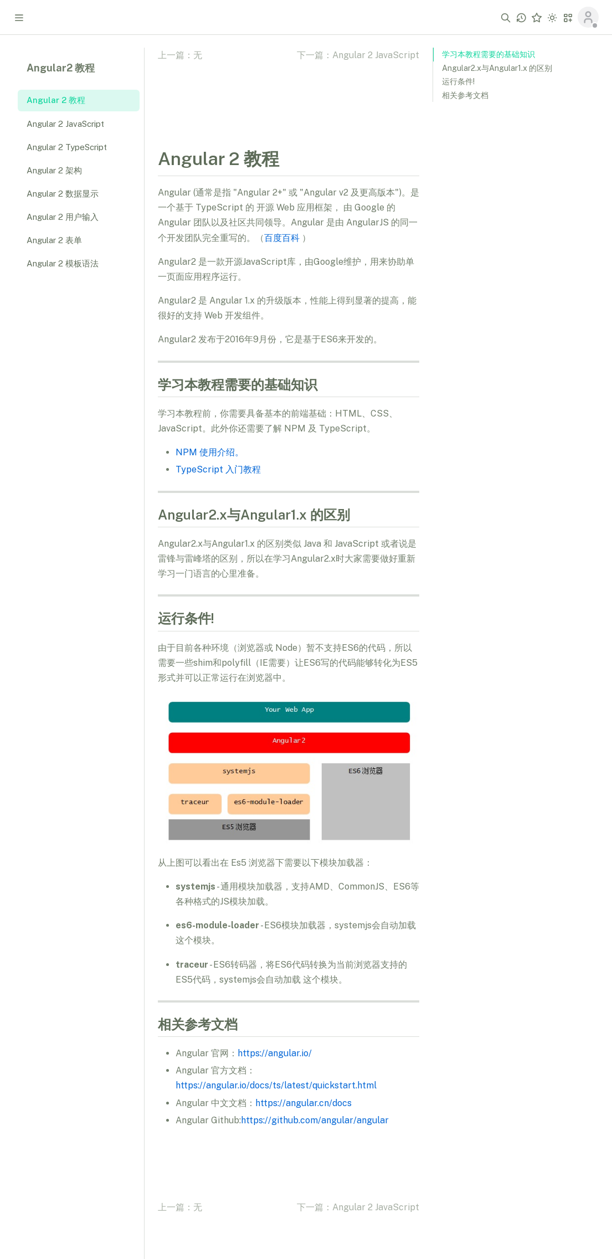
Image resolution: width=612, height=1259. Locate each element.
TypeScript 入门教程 (218, 469)
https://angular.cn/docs (303, 1103)
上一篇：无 (180, 55)
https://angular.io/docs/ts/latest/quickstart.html (276, 1085)
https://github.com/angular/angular (315, 1120)
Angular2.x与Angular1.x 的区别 (497, 68)
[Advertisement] (516, 281)
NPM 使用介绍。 (210, 452)
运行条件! (458, 81)
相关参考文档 (465, 95)
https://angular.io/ (275, 1053)
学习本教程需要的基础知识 (488, 54)
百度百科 (282, 238)
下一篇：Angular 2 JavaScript (358, 55)
